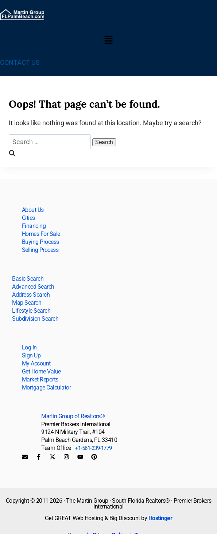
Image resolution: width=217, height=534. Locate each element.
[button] (108, 41)
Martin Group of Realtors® (73, 416)
